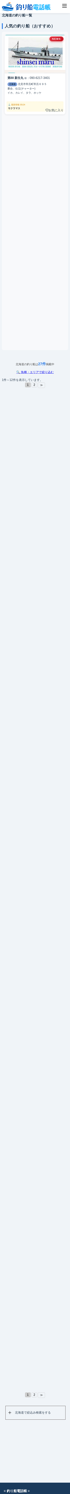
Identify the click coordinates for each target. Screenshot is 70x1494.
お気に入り (54, 110)
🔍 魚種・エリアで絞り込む (35, 372)
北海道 (12, 84)
